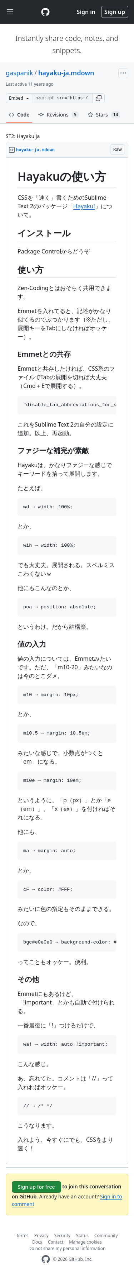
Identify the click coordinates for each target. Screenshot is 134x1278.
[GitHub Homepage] (45, 1259)
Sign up (114, 12)
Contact (55, 1242)
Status (82, 1235)
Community (106, 1235)
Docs (37, 1242)
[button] (99, 98)
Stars (104, 114)
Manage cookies (85, 1242)
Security (62, 1235)
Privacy (41, 1235)
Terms (22, 1235)
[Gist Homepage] (45, 12)
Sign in (86, 12)
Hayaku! (84, 206)
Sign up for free (36, 1186)
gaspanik (19, 72)
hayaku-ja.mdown (66, 72)
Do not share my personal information (67, 1248)
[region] (67, 661)
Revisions (58, 114)
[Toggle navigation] (10, 12)
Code (19, 114)
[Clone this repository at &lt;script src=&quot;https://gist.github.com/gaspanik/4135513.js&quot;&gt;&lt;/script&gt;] (62, 98)
